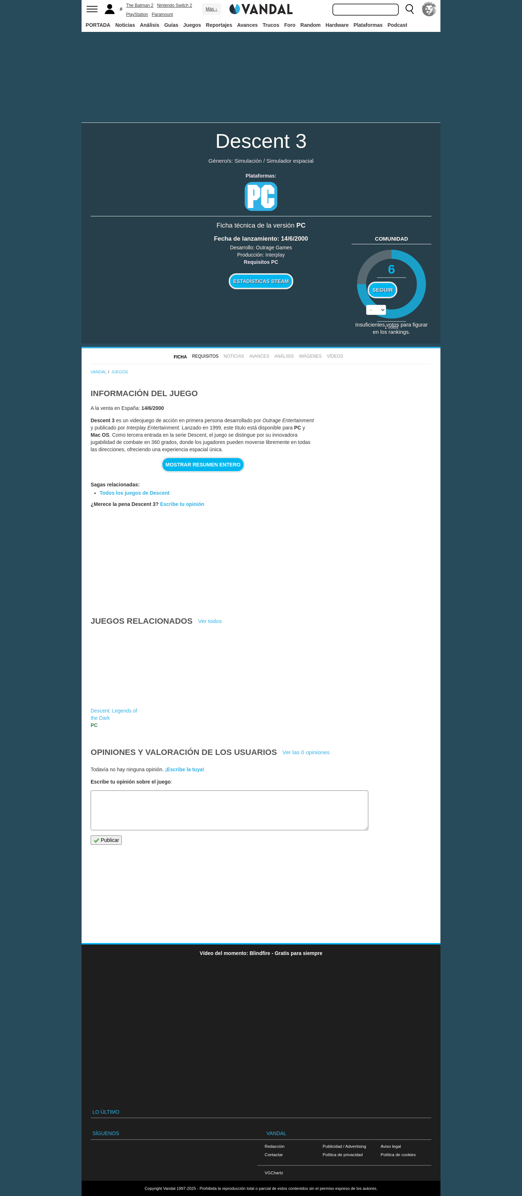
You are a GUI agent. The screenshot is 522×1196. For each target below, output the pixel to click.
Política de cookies (398, 1154)
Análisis (150, 25)
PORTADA (98, 25)
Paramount (162, 14)
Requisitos (205, 356)
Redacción (275, 1146)
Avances (247, 25)
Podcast (397, 25)
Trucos (271, 25)
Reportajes (219, 25)
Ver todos (210, 621)
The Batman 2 (139, 5)
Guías (171, 25)
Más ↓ (211, 9)
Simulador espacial (290, 161)
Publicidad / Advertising (344, 1146)
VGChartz (274, 1172)
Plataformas (367, 25)
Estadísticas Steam (261, 281)
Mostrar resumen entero (203, 465)
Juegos (192, 25)
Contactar (274, 1154)
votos (391, 327)
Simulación (248, 161)
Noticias (125, 25)
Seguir (382, 290)
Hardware (337, 25)
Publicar (106, 840)
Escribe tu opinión (182, 504)
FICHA (180, 357)
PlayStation (137, 14)
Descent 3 (261, 140)
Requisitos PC (261, 262)
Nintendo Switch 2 (174, 5)
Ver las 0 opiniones (306, 752)
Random (311, 25)
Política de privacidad (342, 1154)
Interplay (275, 255)
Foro (289, 25)
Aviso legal (391, 1146)
